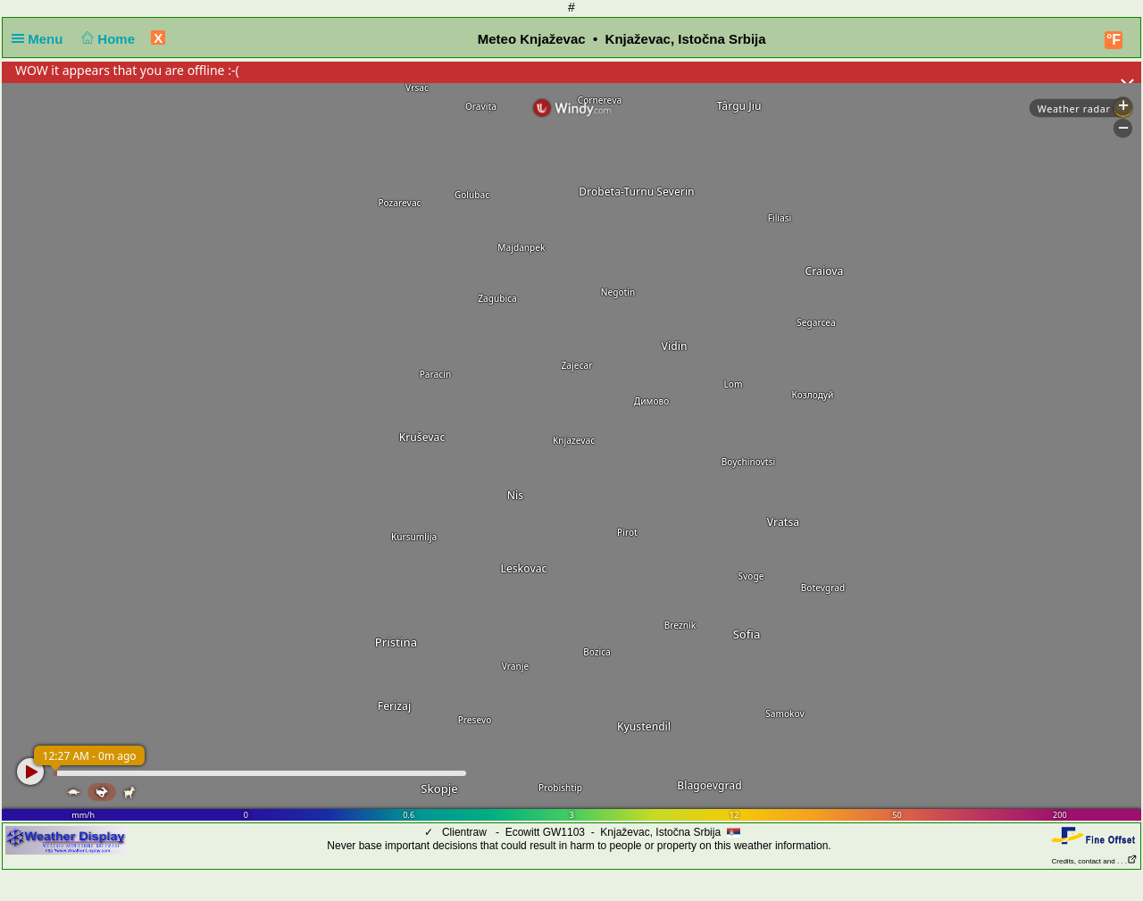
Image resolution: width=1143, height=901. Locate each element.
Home (107, 38)
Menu (41, 38)
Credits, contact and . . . (1095, 861)
